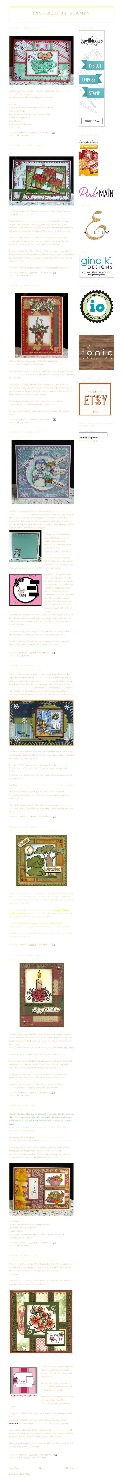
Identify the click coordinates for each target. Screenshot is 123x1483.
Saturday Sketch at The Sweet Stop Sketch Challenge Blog (41, 785)
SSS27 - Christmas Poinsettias (26, 149)
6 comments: (44, 653)
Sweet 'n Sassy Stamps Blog (20, 687)
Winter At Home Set (65, 765)
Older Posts (69, 1468)
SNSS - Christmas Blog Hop (25, 670)
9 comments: (45, 419)
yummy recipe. (29, 1130)
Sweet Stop (61, 1054)
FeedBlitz (94, 441)
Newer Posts (14, 1468)
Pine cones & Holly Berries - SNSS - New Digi (36, 289)
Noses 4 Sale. (19, 514)
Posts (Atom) (25, 1474)
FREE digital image (17, 374)
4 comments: (45, 272)
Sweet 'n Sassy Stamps (63, 511)
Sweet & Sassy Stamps (60, 227)
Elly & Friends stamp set (27, 923)
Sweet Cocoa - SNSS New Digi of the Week (34, 32)
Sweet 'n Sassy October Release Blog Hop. (34, 1259)
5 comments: (44, 1092)
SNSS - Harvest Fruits (22, 1109)
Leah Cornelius (45, 681)
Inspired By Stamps (61, 13)
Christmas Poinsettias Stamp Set (36, 221)
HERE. (23, 778)
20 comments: (45, 1455)
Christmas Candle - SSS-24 (25, 959)
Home (42, 1468)
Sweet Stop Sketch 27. (28, 214)
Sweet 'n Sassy (24, 135)
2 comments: (44, 132)
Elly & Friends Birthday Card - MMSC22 (33, 831)
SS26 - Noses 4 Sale (20, 436)
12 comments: (44, 816)
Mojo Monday (24, 1458)
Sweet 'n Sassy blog (60, 1430)
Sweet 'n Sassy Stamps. (53, 923)
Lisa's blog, (39, 677)
